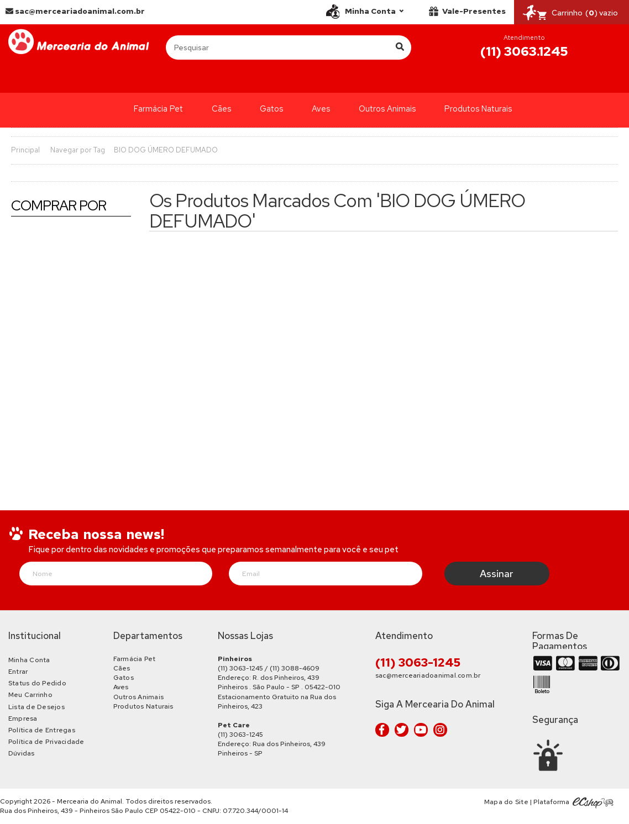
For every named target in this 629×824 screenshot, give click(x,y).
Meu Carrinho (30, 694)
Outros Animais (387, 108)
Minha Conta (29, 660)
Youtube (421, 730)
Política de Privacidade (46, 741)
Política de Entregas (41, 730)
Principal (25, 150)
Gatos (271, 108)
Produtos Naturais (478, 108)
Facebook (382, 730)
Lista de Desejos (36, 706)
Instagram (440, 730)
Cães (221, 108)
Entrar (18, 671)
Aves (321, 108)
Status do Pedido (37, 683)
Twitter (401, 730)
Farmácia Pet (158, 108)
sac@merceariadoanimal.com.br (75, 11)
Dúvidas (21, 753)
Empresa (23, 718)
